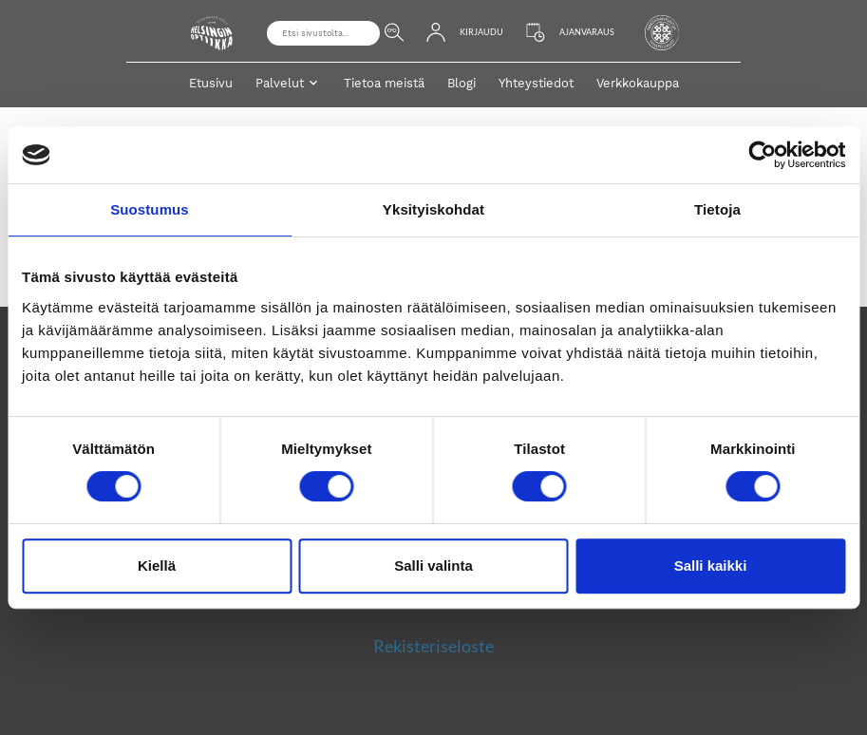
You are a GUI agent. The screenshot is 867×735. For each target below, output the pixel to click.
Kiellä (157, 565)
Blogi (461, 83)
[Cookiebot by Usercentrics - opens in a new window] (762, 155)
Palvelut (279, 83)
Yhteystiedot (536, 83)
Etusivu (211, 83)
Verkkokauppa (637, 83)
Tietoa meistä (384, 83)
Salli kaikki (710, 565)
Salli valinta (433, 565)
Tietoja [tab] (717, 209)
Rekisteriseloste (433, 645)
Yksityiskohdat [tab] (433, 209)
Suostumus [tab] (149, 209)
